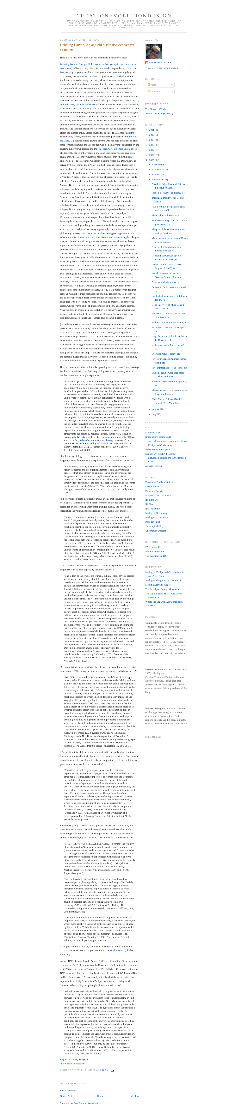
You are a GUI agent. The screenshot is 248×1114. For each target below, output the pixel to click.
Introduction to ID (154, 551)
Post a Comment (68, 1090)
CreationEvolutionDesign (124, 16)
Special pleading (116, 950)
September (158, 179)
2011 (152, 129)
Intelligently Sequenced (157, 517)
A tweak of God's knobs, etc (166, 282)
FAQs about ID (153, 546)
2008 (152, 144)
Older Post (134, 1095)
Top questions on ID (155, 555)
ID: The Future (152, 508)
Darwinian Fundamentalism (159, 482)
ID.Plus (149, 504)
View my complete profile (162, 68)
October (156, 174)
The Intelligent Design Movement (162, 589)
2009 (152, 139)
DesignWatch (152, 486)
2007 (152, 149)
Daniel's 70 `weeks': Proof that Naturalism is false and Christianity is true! (165, 457)
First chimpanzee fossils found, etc (169, 367)
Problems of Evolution (72, 1063)
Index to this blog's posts (157, 449)
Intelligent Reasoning (156, 513)
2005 (152, 160)
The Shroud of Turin (155, 109)
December (157, 164)
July (154, 414)
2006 (152, 155)
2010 (152, 134)
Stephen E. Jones (68, 1059)
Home (100, 1095)
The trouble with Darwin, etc (166, 215)
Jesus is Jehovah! (154, 465)
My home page (152, 432)
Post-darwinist (152, 521)
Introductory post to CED (158, 436)
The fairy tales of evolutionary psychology (91, 440)
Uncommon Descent (155, 530)
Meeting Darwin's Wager (157, 584)
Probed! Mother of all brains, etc (168, 192)
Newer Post (66, 1095)
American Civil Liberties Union (114, 148)
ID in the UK (151, 499)
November (158, 169)
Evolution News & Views (158, 495)
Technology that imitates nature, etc (170, 322)
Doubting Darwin (154, 491)
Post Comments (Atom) (86, 1103)
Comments (155, 91)
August (156, 409)
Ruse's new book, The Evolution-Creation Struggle (103, 237)
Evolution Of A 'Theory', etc (166, 353)
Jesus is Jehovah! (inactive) (159, 113)
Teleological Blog (154, 526)
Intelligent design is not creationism (163, 580)
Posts (152, 84)
